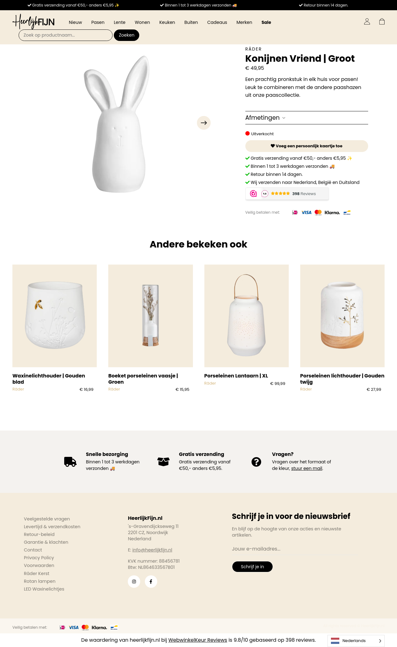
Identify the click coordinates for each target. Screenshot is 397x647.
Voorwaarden (39, 565)
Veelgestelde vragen (47, 519)
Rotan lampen (40, 581)
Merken (244, 22)
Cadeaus (217, 22)
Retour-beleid (39, 534)
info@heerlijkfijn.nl (152, 550)
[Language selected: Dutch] (356, 641)
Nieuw (75, 22)
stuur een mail (306, 468)
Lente (119, 22)
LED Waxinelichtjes (44, 589)
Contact (33, 550)
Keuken (167, 22)
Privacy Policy (39, 558)
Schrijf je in (252, 567)
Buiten (191, 22)
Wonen (142, 22)
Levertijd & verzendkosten (52, 527)
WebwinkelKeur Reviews (197, 640)
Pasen (98, 22)
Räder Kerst (36, 573)
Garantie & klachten (46, 542)
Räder (253, 49)
